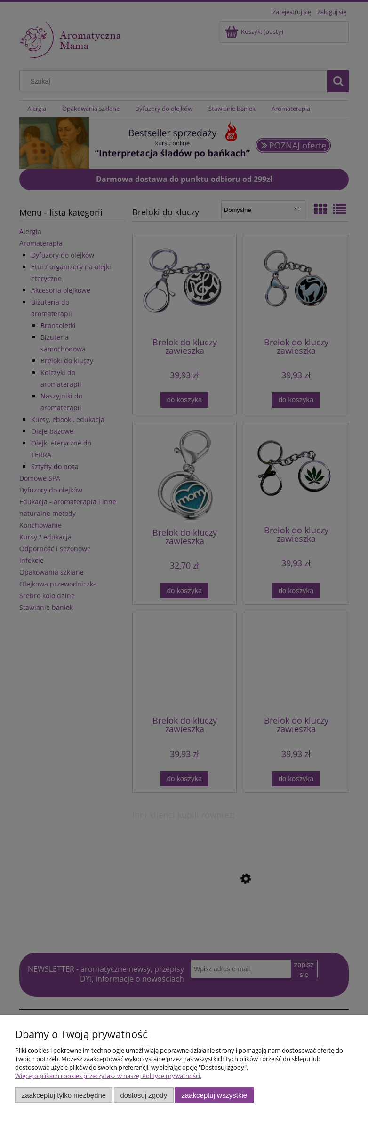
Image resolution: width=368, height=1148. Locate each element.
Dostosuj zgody (143, 1095)
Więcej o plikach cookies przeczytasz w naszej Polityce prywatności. (108, 1075)
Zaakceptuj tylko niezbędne (64, 1095)
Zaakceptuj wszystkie (214, 1095)
